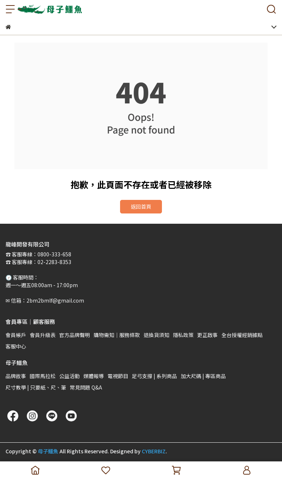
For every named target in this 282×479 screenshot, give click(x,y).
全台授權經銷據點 (242, 335)
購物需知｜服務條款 (117, 335)
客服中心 (16, 346)
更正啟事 (207, 335)
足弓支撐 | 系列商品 (154, 376)
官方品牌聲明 (74, 335)
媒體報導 (93, 376)
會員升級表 (42, 335)
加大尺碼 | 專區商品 (203, 376)
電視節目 (118, 376)
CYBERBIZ (154, 451)
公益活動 (69, 376)
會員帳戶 (16, 335)
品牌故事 (16, 376)
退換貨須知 (156, 335)
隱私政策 (183, 335)
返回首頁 (141, 206)
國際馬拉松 (42, 376)
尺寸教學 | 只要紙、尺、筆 (36, 387)
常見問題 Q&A (86, 387)
